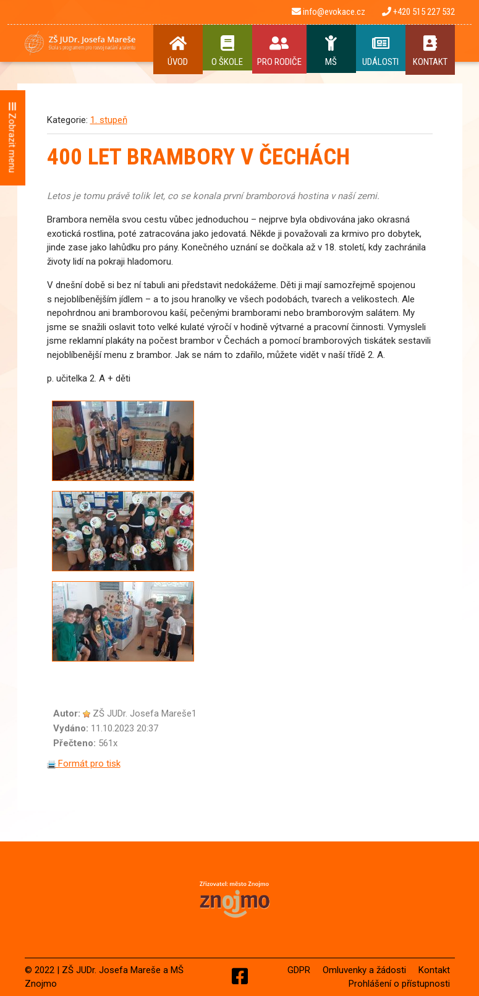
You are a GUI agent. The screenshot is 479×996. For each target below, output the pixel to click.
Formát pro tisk (84, 763)
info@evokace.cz (328, 11)
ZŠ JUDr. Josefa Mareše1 (145, 713)
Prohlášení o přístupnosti (399, 983)
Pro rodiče (279, 51)
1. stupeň (108, 120)
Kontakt (430, 51)
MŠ (331, 51)
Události (381, 51)
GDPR (298, 970)
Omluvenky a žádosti (364, 970)
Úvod (178, 51)
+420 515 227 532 (418, 11)
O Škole (227, 51)
